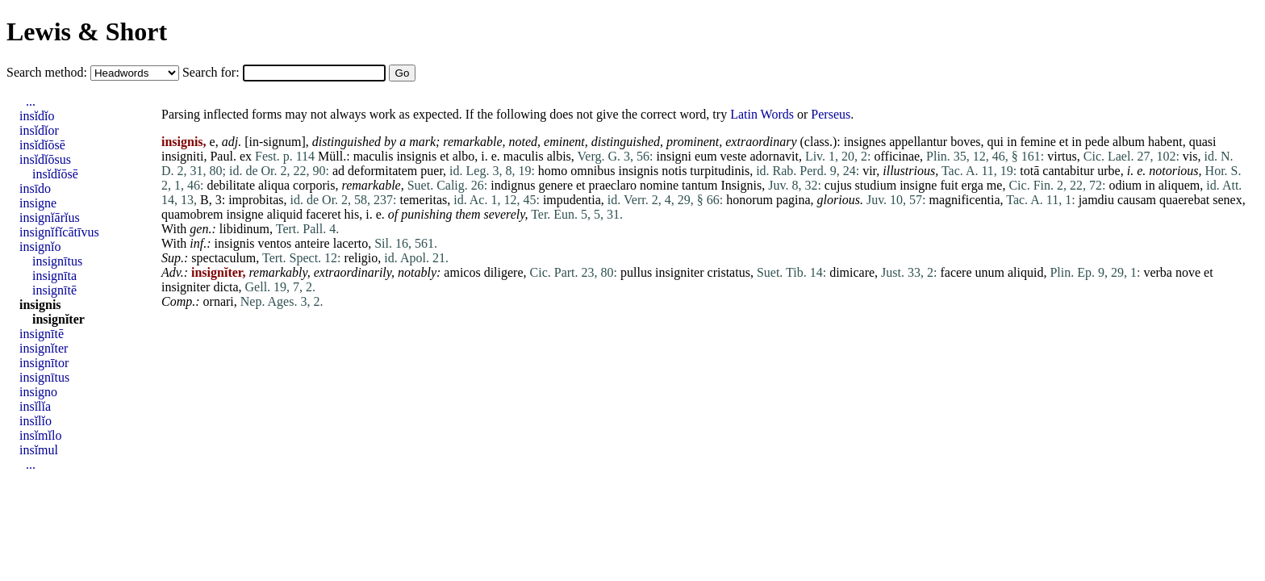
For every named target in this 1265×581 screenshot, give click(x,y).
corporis (314, 185)
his (352, 214)
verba (1157, 272)
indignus (513, 185)
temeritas (424, 200)
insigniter (679, 272)
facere (955, 272)
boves (965, 141)
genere (555, 185)
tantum (699, 185)
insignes (865, 141)
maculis (373, 156)
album (1129, 141)
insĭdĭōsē (42, 145)
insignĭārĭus (49, 217)
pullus (636, 272)
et (1064, 141)
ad (338, 171)
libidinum (244, 229)
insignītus (57, 261)
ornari (218, 301)
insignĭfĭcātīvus (59, 232)
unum (989, 272)
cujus (838, 185)
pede (1097, 141)
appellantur (918, 141)
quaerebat (1184, 200)
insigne (918, 185)
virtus (1061, 156)
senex (1227, 200)
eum (706, 156)
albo (464, 156)
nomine (659, 185)
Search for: (212, 72)
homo (552, 171)
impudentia (572, 200)
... (30, 101)
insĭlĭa (35, 406)
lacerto (351, 243)
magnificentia (964, 200)
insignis (416, 156)
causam (1136, 200)
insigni (673, 156)
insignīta (54, 275)
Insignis (741, 185)
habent (1165, 141)
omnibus (592, 171)
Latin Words (762, 114)
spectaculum (223, 258)
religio (361, 258)
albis (559, 156)
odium (1125, 185)
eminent (564, 141)
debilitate (231, 185)
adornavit (773, 156)
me (995, 185)
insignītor (44, 363)
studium (876, 185)
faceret (323, 214)
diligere (504, 272)
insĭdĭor (39, 130)
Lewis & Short (86, 31)
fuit (949, 185)
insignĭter (58, 319)
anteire (312, 243)
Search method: (48, 72)
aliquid (285, 214)
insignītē (54, 290)
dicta (225, 287)
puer (431, 171)
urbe (1108, 171)
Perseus (830, 114)
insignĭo (40, 246)
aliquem (1179, 185)
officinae (898, 156)
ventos (274, 243)
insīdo (35, 188)
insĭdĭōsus (45, 159)
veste (733, 156)
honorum (749, 200)
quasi (1203, 141)
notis (674, 171)
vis (1190, 156)
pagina (793, 200)
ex (246, 156)
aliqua (274, 185)
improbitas (255, 200)
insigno (38, 392)
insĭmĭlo (40, 435)
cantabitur (1068, 171)
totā (1029, 171)
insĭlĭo (35, 421)
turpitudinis (719, 171)
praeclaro (613, 185)
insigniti (182, 156)
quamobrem (192, 214)
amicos (462, 272)
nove (1187, 272)
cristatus (729, 272)
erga (972, 185)
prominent (692, 141)
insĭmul (38, 450)
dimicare (852, 272)
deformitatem (382, 171)
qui (995, 141)
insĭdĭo (37, 116)
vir (869, 171)
